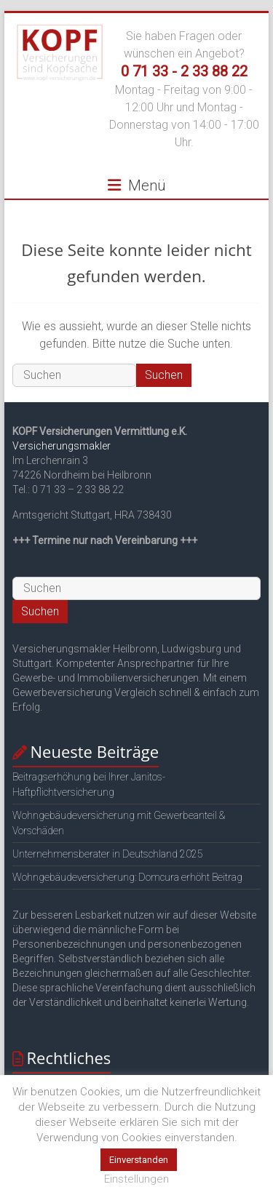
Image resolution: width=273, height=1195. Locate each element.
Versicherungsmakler (61, 446)
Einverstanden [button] (138, 1159)
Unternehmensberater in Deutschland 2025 (107, 854)
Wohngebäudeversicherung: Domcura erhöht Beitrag (127, 877)
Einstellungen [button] (136, 1179)
